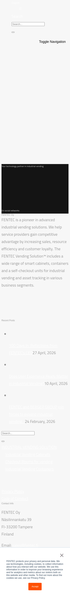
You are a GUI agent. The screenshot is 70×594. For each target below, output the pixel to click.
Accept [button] (35, 586)
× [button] (62, 555)
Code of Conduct (14, 498)
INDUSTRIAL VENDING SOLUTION (29, 447)
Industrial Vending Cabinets (27, 454)
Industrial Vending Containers (29, 469)
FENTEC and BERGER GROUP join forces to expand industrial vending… (36, 414)
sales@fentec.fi (25, 545)
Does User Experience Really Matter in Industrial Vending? (38, 380)
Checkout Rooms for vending (29, 461)
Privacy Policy (12, 491)
